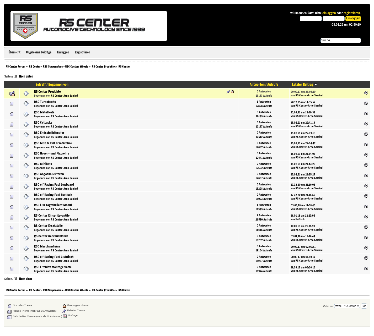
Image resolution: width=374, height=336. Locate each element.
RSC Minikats (43, 163)
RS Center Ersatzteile (48, 225)
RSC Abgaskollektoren (49, 174)
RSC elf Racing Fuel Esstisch (53, 194)
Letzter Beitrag (304, 84)
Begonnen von (58, 84)
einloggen (329, 12)
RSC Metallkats (44, 112)
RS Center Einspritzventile (52, 215)
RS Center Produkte (47, 91)
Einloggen (63, 52)
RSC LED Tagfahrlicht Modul (53, 204)
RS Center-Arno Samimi (64, 95)
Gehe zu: (328, 306)
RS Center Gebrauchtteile (51, 236)
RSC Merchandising (47, 246)
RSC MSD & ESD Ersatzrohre (53, 143)
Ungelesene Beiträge (38, 52)
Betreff (40, 84)
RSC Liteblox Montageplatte (53, 267)
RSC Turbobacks (45, 101)
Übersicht (14, 52)
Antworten (257, 84)
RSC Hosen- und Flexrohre (52, 153)
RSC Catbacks (43, 122)
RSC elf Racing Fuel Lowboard (54, 184)
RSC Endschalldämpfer (49, 132)
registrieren (352, 12)
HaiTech (300, 219)
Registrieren (82, 52)
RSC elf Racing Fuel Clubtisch (54, 256)
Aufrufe (272, 84)
